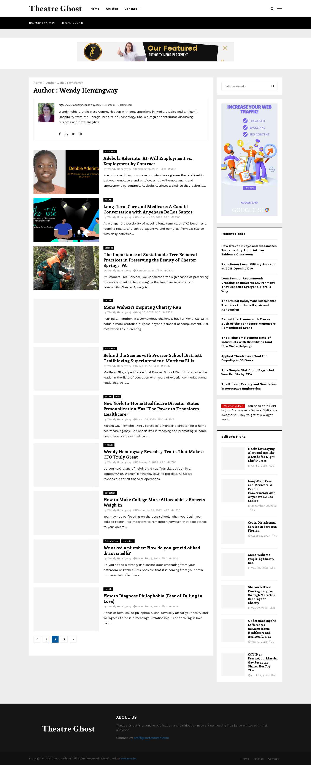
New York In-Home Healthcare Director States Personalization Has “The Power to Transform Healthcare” (151, 408)
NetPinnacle (128, 758)
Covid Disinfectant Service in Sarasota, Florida (262, 526)
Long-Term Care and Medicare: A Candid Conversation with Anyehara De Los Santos (147, 209)
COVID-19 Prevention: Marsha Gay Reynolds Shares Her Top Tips (263, 662)
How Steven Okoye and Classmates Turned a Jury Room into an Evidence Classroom (249, 250)
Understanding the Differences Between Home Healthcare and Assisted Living (262, 628)
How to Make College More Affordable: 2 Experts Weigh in (154, 502)
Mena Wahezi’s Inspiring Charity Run (142, 307)
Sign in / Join (72, 23)
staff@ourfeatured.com (151, 737)
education (110, 151)
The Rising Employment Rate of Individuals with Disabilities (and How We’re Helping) (246, 342)
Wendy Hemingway (70, 82)
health (108, 200)
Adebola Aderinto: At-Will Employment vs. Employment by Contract (147, 160)
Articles (112, 8)
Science (109, 248)
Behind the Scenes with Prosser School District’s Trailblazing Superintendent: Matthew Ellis (152, 357)
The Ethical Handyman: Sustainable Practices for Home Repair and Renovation (248, 305)
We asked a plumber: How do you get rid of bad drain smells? (151, 550)
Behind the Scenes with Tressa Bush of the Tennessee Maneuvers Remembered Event (248, 323)
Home (94, 8)
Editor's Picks (112, 541)
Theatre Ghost (55, 8)
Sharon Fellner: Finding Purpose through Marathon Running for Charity (262, 595)
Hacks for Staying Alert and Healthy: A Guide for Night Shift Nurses (261, 455)
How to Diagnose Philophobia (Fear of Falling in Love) (152, 598)
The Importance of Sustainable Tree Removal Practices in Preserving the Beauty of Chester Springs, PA (150, 259)
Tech (117, 396)
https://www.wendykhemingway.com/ (80, 105)
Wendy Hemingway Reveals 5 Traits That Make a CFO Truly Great (153, 454)
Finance (109, 445)
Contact (130, 8)
